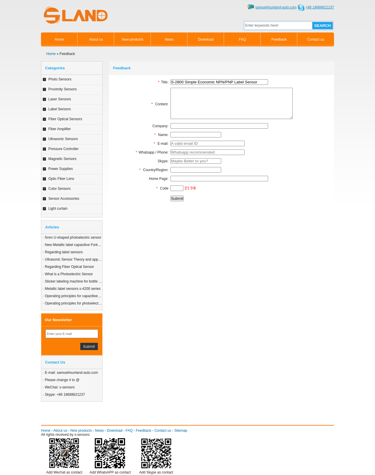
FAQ (242, 39)
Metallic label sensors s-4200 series (72, 289)
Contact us (315, 39)
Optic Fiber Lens (61, 179)
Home (59, 39)
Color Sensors (59, 189)
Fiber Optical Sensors (65, 119)
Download (206, 39)
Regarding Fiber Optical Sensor (69, 267)
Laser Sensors (59, 99)
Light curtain (57, 208)
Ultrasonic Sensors (63, 139)
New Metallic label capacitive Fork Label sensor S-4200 (88, 245)
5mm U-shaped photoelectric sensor (73, 237)
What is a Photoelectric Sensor (69, 274)
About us (96, 39)
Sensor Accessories (63, 199)
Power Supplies (60, 169)
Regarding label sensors (64, 252)
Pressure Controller (63, 149)
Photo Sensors (59, 79)
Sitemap (180, 430)
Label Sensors (59, 109)
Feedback (279, 39)
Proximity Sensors (62, 89)
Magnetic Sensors (62, 159)
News (169, 39)
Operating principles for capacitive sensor (77, 296)
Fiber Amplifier (59, 129)
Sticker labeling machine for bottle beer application (84, 281)
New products (132, 39)
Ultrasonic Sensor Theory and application (77, 259)
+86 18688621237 (320, 7)
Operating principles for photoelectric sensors (80, 303)
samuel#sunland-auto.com (275, 7)
